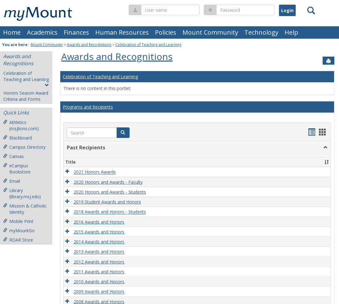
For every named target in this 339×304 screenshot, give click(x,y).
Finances (76, 32)
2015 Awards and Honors (99, 232)
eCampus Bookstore (17, 169)
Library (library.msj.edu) (22, 193)
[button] (123, 132)
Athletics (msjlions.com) (21, 125)
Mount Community (210, 32)
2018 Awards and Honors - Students (110, 212)
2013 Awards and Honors (99, 252)
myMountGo (19, 230)
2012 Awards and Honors (99, 262)
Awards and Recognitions (89, 44)
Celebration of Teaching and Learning (148, 44)
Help (291, 32)
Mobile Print (18, 221)
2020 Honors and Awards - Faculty (108, 182)
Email (11, 181)
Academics (42, 32)
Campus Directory (24, 147)
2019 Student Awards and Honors (107, 202)
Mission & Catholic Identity (25, 209)
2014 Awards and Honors (99, 242)
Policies (165, 32)
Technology (261, 32)
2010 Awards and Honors (99, 282)
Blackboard (17, 138)
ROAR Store (18, 240)
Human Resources (122, 32)
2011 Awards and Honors (99, 272)
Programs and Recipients (88, 107)
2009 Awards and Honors (99, 292)
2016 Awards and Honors (99, 222)
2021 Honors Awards (95, 172)
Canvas (13, 156)
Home (12, 32)
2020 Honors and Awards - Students (110, 192)
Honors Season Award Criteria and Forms (25, 96)
